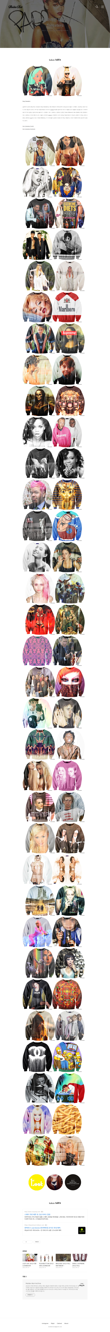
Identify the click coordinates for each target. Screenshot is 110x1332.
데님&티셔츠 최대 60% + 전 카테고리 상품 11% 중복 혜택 (42, 1230)
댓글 (25, 1276)
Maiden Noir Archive (33, 1283)
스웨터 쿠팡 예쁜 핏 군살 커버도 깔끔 (37, 1214)
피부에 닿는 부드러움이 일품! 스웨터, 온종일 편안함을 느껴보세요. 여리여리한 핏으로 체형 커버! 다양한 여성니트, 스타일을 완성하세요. (54, 1218)
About (66, 1323)
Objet (52, 1323)
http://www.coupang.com (32, 1211)
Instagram (45, 1323)
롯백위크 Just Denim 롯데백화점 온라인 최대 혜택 (42, 1228)
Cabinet (59, 1323)
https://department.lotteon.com (34, 1225)
